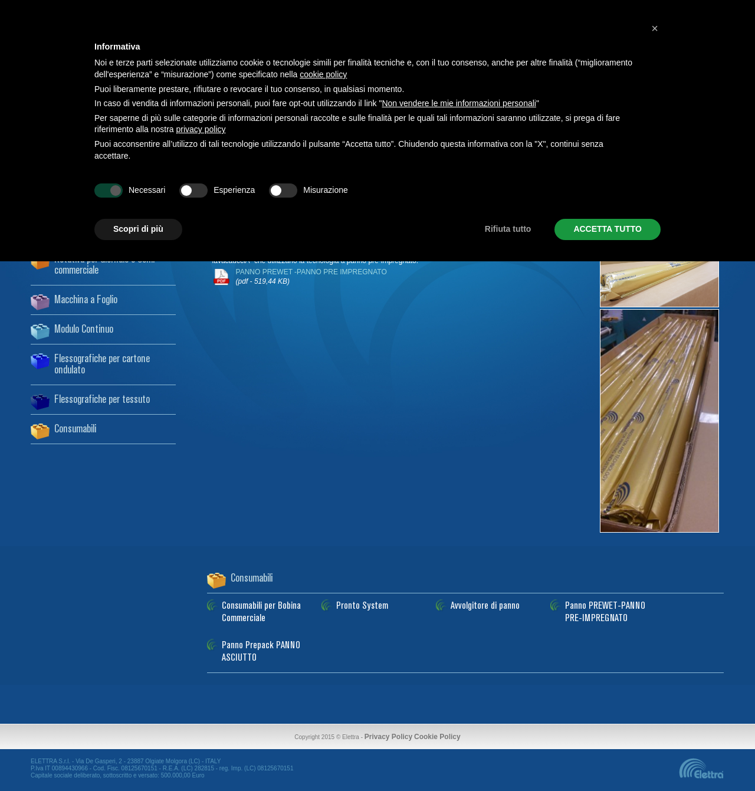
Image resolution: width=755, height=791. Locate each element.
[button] (654, 28)
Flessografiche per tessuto (102, 400)
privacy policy (201, 129)
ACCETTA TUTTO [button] (607, 229)
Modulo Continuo (83, 330)
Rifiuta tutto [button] (508, 229)
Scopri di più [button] (138, 229)
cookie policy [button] (323, 74)
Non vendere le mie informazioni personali (459, 103)
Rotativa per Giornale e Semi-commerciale (106, 265)
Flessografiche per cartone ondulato (102, 364)
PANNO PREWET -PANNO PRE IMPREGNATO (311, 277)
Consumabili (75, 429)
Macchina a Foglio (85, 300)
